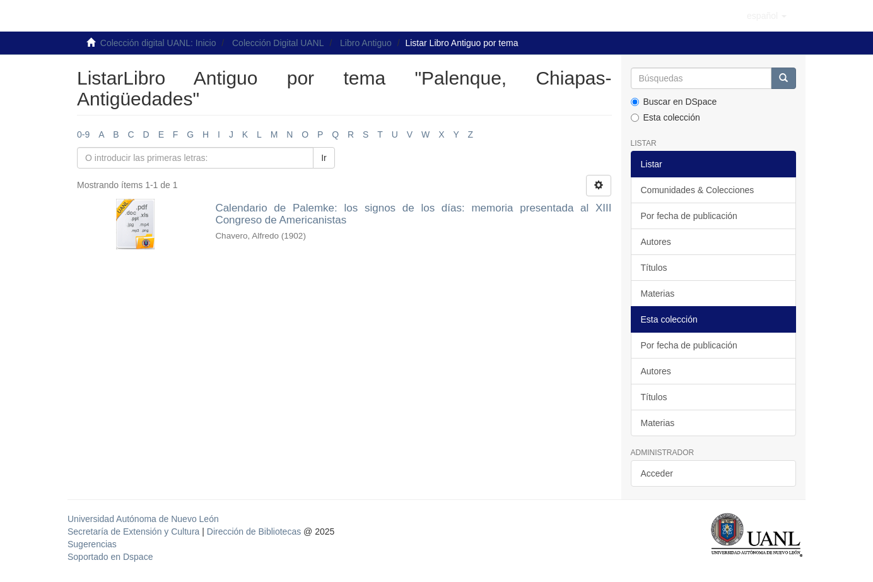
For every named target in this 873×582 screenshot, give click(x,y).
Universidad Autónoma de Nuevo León (143, 519)
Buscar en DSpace (674, 102)
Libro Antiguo (366, 43)
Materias (658, 293)
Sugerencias (92, 544)
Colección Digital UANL (278, 43)
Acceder (657, 473)
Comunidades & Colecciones (697, 190)
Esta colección (665, 117)
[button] (766, 16)
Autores (656, 242)
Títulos (654, 268)
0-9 (83, 134)
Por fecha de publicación (689, 216)
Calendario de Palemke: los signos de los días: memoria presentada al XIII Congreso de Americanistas (413, 214)
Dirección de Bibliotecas (254, 531)
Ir (324, 158)
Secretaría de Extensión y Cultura (134, 531)
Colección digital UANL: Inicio (158, 43)
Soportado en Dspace (110, 557)
